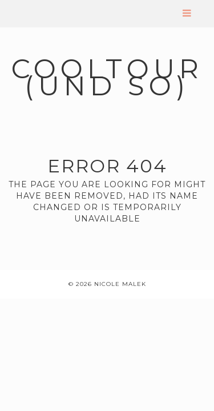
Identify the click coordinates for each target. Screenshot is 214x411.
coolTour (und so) (107, 77)
